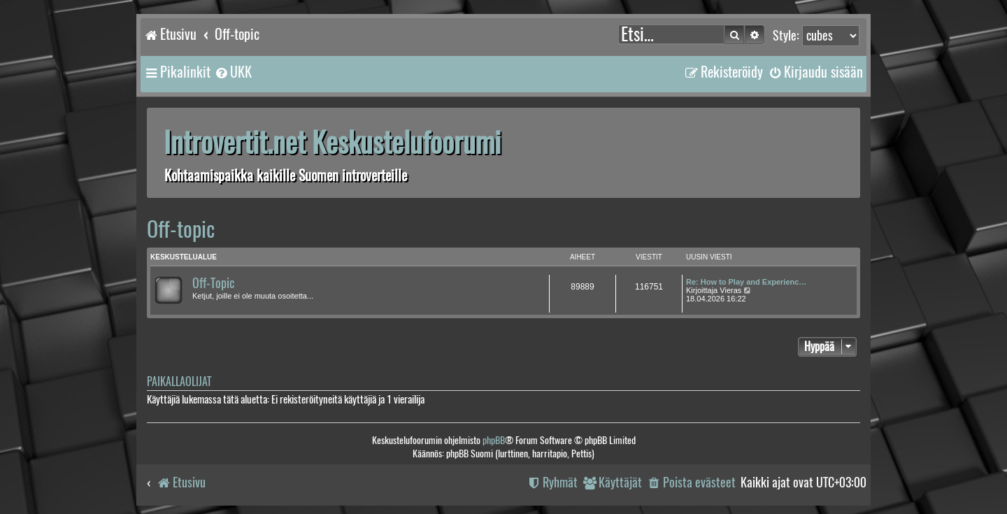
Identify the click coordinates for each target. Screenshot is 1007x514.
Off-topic (181, 229)
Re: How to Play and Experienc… (746, 282)
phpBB (494, 440)
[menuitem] (233, 72)
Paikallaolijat (179, 381)
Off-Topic (213, 283)
